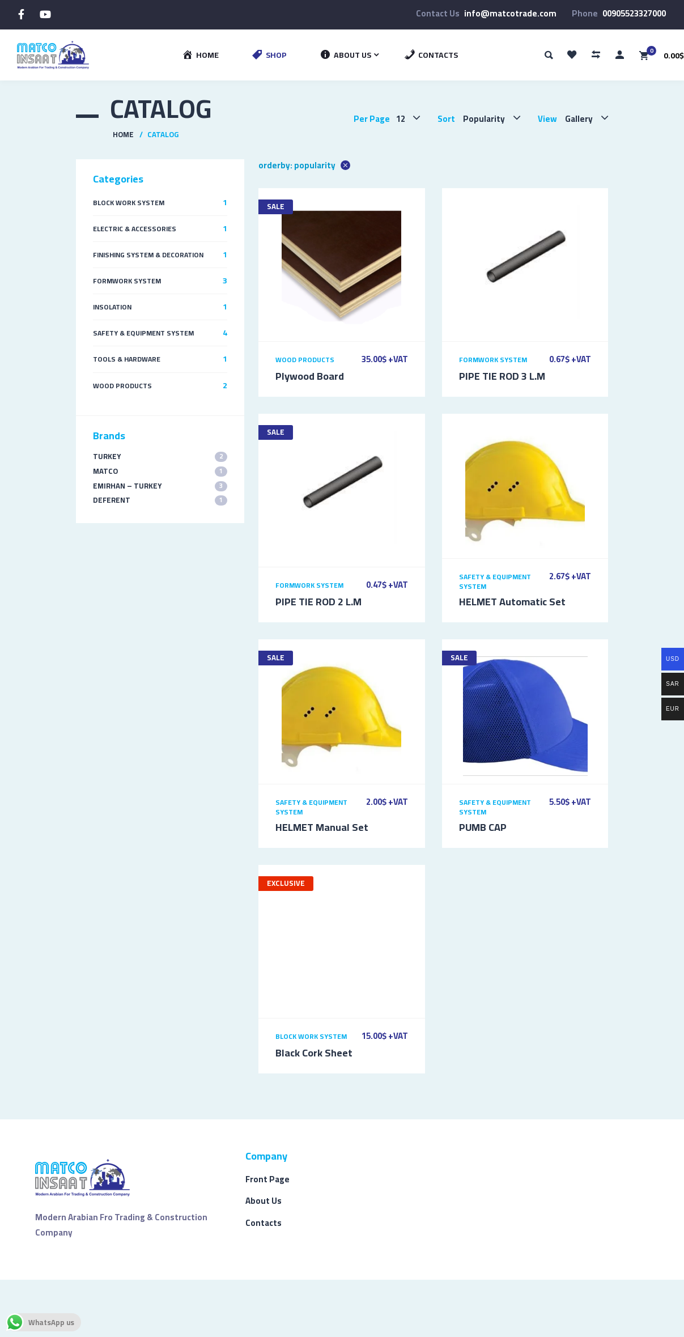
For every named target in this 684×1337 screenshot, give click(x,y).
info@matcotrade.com (510, 13)
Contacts (263, 1223)
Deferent (160, 500)
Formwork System (493, 359)
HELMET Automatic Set (512, 601)
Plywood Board (309, 376)
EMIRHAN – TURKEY (160, 486)
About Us (263, 1200)
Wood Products (304, 359)
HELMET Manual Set (321, 827)
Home (123, 134)
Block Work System (311, 1036)
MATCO (160, 471)
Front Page (267, 1179)
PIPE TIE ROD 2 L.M (318, 601)
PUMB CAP (483, 827)
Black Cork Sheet (313, 1052)
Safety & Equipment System (495, 581)
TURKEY (160, 456)
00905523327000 (634, 13)
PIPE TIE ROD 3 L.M (502, 376)
